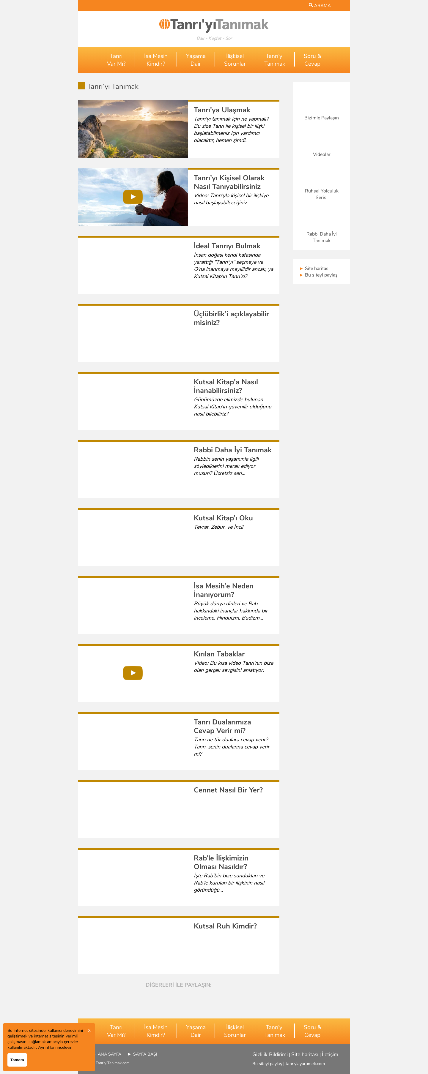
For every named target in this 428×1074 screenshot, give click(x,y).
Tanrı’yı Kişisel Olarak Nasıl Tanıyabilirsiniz (229, 182)
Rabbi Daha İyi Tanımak (233, 450)
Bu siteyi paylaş (318, 275)
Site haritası (314, 268)
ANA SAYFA (109, 1054)
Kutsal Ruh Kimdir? (225, 926)
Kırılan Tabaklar (219, 654)
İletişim (330, 1054)
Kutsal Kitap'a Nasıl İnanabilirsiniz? (226, 386)
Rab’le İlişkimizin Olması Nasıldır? (221, 862)
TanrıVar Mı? (116, 60)
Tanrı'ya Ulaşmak (222, 110)
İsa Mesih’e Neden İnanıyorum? (224, 590)
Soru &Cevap (312, 60)
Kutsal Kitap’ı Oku (223, 518)
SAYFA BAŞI (145, 1054)
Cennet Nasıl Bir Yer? (228, 790)
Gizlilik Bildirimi (270, 1054)
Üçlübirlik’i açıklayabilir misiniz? (231, 318)
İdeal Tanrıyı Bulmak (227, 246)
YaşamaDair (196, 60)
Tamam (17, 1060)
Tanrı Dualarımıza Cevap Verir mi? (222, 726)
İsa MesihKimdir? (156, 60)
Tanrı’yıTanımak (274, 60)
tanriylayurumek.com (305, 1064)
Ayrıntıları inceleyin (55, 1047)
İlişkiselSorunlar (235, 60)
